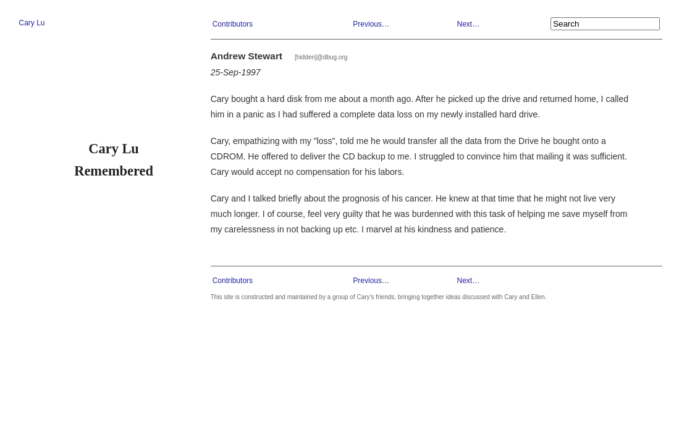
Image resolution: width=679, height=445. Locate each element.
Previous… (371, 24)
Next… (468, 24)
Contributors (233, 24)
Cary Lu (31, 23)
